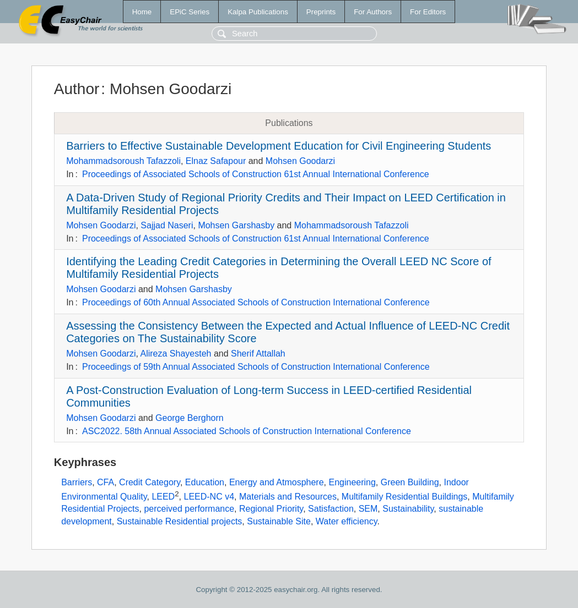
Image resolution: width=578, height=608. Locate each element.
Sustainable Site (279, 521)
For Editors (428, 12)
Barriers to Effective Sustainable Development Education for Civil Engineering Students (278, 146)
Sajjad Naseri (167, 225)
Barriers (76, 482)
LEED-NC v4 (208, 496)
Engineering (351, 482)
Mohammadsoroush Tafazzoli (123, 161)
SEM (368, 508)
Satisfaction (331, 508)
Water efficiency (346, 521)
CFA (105, 482)
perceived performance (189, 508)
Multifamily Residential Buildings (405, 496)
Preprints (321, 12)
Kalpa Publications (258, 12)
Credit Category (149, 482)
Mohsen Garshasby (236, 225)
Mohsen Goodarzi (300, 161)
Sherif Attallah (258, 353)
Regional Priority (271, 508)
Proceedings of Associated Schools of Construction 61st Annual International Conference (255, 174)
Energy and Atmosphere (276, 482)
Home (142, 12)
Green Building (410, 482)
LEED (163, 496)
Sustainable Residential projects (179, 521)
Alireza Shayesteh (175, 353)
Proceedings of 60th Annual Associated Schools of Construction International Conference (256, 302)
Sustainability (408, 508)
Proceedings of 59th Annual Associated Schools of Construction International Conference (256, 366)
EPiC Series (189, 12)
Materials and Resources (288, 496)
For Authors (373, 12)
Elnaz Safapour (216, 161)
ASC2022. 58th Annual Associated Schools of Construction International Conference (246, 431)
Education (204, 482)
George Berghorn (189, 418)
